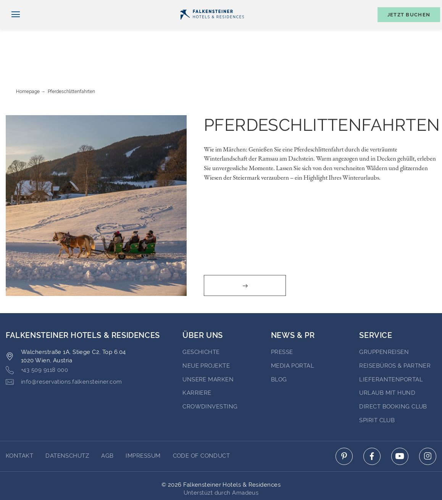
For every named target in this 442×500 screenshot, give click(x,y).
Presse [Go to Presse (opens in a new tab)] (282, 322)
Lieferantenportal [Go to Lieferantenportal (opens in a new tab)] (391, 350)
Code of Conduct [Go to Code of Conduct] (201, 426)
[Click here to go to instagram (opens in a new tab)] (427, 427)
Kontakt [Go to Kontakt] (19, 426)
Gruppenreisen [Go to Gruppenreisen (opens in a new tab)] (384, 322)
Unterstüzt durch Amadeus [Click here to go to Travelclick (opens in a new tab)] (221, 463)
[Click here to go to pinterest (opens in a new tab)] (344, 427)
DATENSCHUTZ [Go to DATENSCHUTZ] (67, 426)
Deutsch (21, 6)
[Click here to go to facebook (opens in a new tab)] (372, 427)
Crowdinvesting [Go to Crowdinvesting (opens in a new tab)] (209, 377)
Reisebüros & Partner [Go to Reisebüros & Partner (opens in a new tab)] (395, 336)
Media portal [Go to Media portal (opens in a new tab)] (292, 336)
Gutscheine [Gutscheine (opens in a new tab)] (351, 6)
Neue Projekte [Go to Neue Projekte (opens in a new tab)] (206, 336)
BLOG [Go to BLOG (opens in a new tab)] (279, 350)
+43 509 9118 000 (37, 341)
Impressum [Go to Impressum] (143, 426)
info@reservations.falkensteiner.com (64, 353)
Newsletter (303, 6)
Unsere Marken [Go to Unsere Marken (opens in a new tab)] (208, 350)
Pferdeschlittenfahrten (71, 62)
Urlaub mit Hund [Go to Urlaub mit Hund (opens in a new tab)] (387, 363)
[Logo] (212, 27)
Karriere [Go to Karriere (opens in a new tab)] (196, 363)
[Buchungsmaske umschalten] (405, 27)
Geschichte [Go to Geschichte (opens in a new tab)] (201, 322)
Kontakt (426, 6)
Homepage (28, 62)
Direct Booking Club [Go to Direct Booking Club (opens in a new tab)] (393, 377)
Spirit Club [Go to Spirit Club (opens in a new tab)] (377, 390)
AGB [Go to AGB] (107, 426)
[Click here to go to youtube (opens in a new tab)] (399, 427)
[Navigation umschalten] (13, 27)
